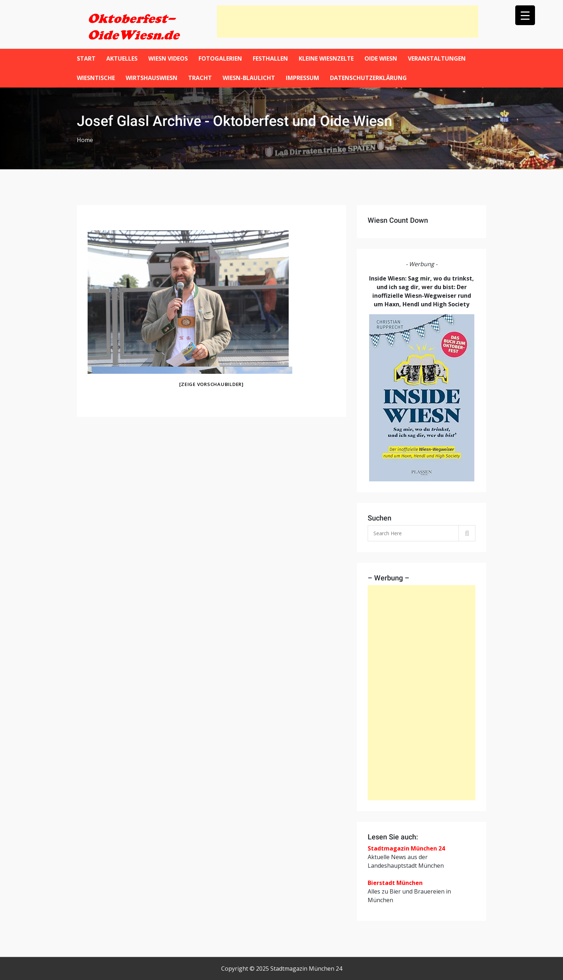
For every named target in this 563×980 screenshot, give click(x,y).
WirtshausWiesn (151, 78)
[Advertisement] (347, 21)
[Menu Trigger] (525, 15)
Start (86, 58)
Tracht (200, 78)
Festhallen (270, 58)
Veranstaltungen (437, 58)
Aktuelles (122, 58)
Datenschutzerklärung (368, 78)
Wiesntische (96, 78)
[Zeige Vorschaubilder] (211, 384)
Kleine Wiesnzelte (326, 58)
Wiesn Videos (168, 58)
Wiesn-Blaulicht (249, 78)
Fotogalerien (220, 58)
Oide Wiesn (380, 58)
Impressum (302, 78)
